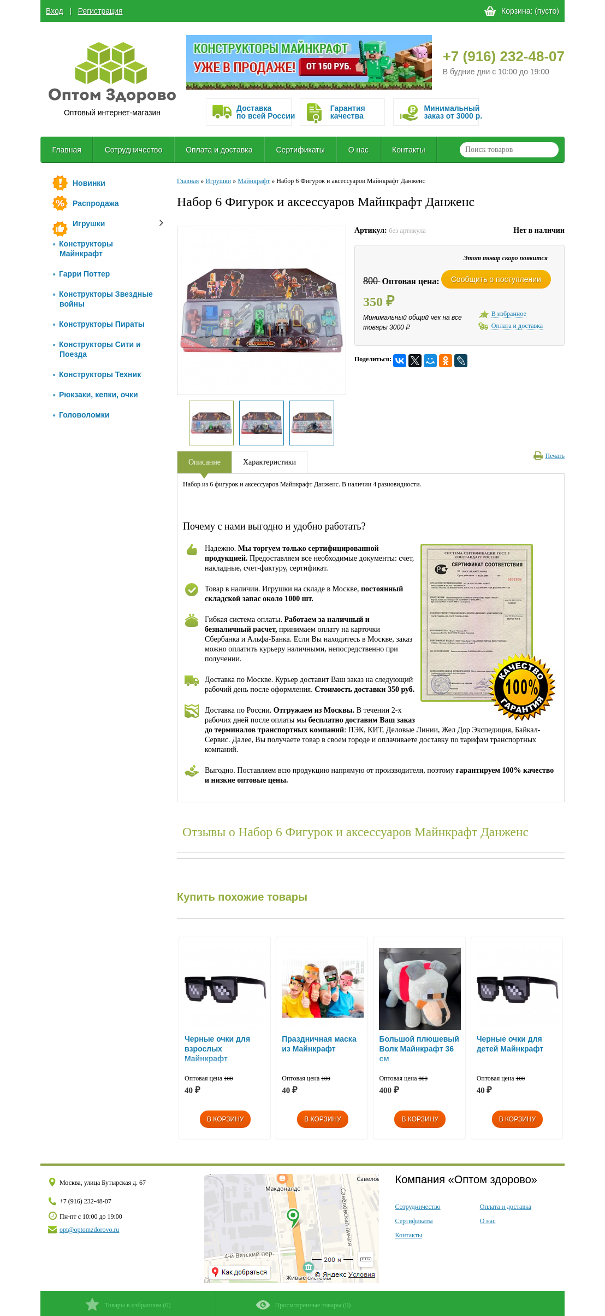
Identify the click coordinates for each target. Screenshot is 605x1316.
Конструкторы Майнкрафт (83, 248)
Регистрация (100, 11)
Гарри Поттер (81, 273)
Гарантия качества (347, 112)
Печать (549, 456)
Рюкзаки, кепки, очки (95, 394)
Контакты (408, 150)
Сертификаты (300, 150)
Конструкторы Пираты (99, 324)
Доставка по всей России (263, 112)
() (128, 1304)
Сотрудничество (133, 150)
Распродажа (96, 203)
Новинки (89, 183)
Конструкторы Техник (97, 374)
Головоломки (81, 414)
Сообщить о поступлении (496, 279)
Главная (66, 150)
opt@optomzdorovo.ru (89, 1229)
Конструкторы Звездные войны (103, 299)
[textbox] (509, 149)
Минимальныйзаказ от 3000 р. (451, 112)
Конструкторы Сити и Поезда (97, 349)
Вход (54, 11)
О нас (358, 150)
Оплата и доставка (219, 150)
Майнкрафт (254, 181)
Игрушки (89, 223)
